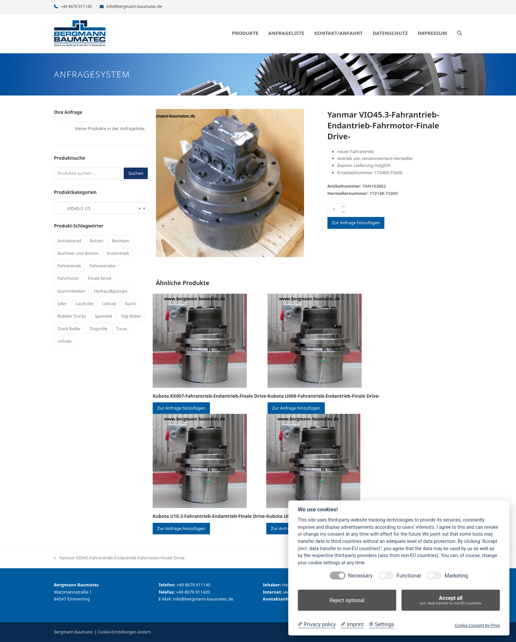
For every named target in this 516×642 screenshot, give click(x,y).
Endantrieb (118, 253)
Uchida (64, 341)
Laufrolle (84, 304)
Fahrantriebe (103, 266)
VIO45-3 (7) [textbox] (99, 208)
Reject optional (346, 600)
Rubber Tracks (72, 316)
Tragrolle (98, 329)
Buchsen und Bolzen (78, 253)
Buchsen (120, 241)
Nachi (130, 304)
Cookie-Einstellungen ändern (124, 632)
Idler (62, 304)
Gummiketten (71, 291)
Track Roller (69, 329)
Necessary (360, 576)
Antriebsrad (69, 241)
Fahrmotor (68, 278)
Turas (121, 329)
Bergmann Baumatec (73, 632)
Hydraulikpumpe (110, 291)
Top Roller (131, 316)
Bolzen (96, 241)
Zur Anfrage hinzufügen (356, 223)
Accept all (450, 600)
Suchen (135, 173)
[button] (459, 33)
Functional (409, 576)
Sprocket (103, 316)
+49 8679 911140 (76, 6)
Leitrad (109, 304)
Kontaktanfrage (280, 599)
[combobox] (101, 208)
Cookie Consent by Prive (477, 625)
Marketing (456, 576)
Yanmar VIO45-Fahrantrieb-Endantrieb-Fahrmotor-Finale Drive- (120, 558)
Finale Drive (100, 278)
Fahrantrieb (69, 266)
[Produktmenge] (334, 209)
